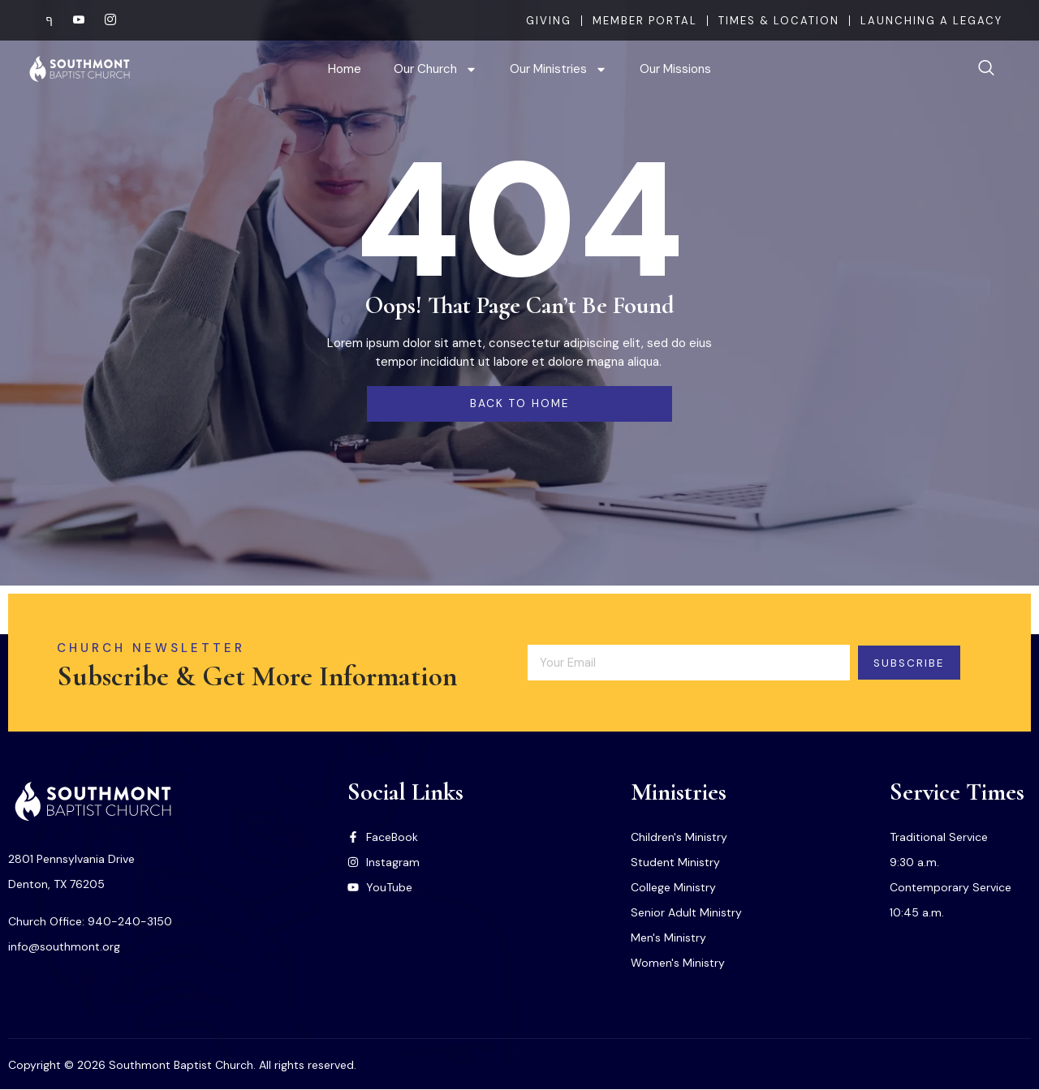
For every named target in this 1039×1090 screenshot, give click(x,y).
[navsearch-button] (986, 69)
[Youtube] (72, 20)
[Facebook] (40, 20)
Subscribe (918, 662)
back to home (519, 404)
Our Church (435, 69)
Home (344, 69)
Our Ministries (558, 69)
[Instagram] (104, 20)
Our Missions (675, 69)
